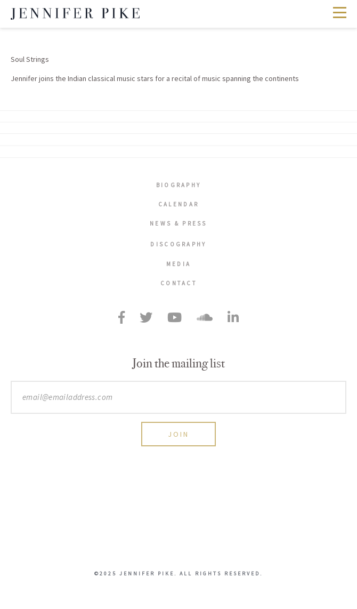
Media (178, 264)
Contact (178, 283)
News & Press (178, 223)
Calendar (178, 204)
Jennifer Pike (75, 14)
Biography (178, 185)
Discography (178, 244)
